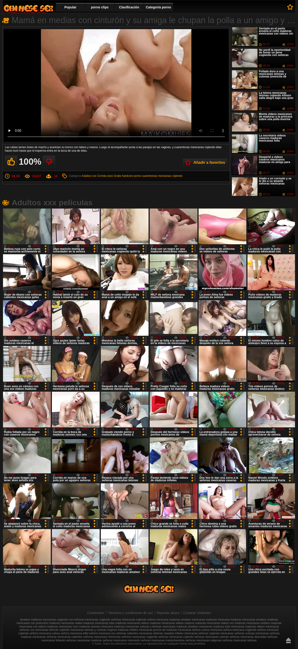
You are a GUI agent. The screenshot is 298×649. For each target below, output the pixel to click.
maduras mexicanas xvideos (252, 623)
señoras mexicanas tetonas (240, 640)
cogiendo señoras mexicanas (117, 619)
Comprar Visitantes (197, 613)
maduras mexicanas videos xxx (214, 623)
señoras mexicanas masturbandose (163, 640)
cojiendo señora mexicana (152, 619)
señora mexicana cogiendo (239, 630)
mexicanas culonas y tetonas (143, 626)
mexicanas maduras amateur (180, 626)
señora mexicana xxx (102, 633)
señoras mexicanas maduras (84, 640)
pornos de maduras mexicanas (172, 630)
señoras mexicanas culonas (211, 637)
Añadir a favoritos (209, 162)
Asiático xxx (89, 176)
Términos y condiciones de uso (130, 613)
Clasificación (129, 7)
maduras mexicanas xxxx (62, 626)
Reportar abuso (168, 613)
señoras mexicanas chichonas (102, 637)
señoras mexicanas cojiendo (175, 637)
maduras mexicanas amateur (248, 619)
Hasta (288, 640)
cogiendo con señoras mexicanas (77, 619)
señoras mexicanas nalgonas (204, 640)
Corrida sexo (105, 176)
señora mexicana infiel (74, 633)
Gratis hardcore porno (127, 176)
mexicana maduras (113, 626)
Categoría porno (158, 7)
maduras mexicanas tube (99, 623)
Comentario (95, 613)
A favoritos (290, 7)
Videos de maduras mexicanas (28, 8)
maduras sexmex (89, 626)
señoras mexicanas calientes (64, 637)
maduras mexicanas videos (132, 623)
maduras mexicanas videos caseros (172, 623)
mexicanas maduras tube (214, 626)
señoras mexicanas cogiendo (139, 637)
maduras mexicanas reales (65, 623)
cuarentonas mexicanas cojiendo (162, 176)
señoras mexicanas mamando (121, 640)
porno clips (99, 7)
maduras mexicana (218, 619)
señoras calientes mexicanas (134, 633)
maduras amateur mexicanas (187, 619)
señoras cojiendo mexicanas (216, 633)
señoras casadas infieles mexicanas (175, 633)
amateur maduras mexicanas (38, 619)
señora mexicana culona (45, 633)
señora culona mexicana (207, 630)
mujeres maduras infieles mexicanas (129, 630)
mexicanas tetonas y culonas (88, 630)
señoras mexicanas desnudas (248, 637)
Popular (70, 7)
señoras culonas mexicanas (251, 633)
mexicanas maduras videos (248, 626)
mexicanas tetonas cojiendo (52, 630)
